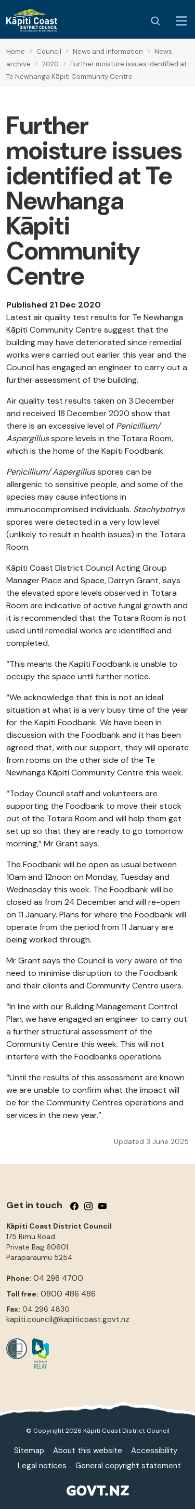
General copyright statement (128, 1465)
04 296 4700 (58, 1278)
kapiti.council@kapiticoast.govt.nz (67, 1319)
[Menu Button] (181, 21)
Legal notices (42, 1465)
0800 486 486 (68, 1294)
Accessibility (154, 1450)
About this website (87, 1450)
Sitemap (29, 1450)
